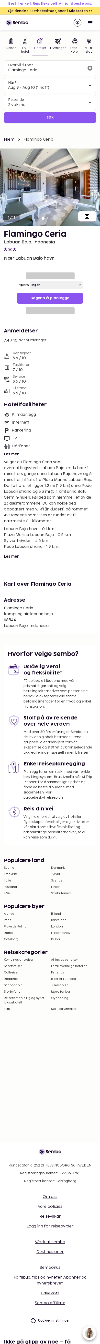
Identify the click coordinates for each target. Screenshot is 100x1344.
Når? (12, 83)
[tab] (11, 46)
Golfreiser (11, 972)
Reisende (16, 100)
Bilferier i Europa (63, 979)
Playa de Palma (15, 926)
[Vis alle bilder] (87, 216)
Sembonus (50, 1267)
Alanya (9, 914)
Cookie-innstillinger (50, 1320)
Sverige (56, 880)
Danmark (58, 868)
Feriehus (57, 972)
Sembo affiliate (50, 1303)
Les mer (11, 454)
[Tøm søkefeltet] (90, 68)
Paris (7, 920)
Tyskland (10, 887)
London (57, 926)
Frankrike (11, 874)
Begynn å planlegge (50, 298)
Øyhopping (59, 998)
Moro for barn (61, 992)
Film (7, 1009)
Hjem (9, 139)
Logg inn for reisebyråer (50, 1226)
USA (7, 893)
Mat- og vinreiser (64, 1009)
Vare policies (50, 1206)
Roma (8, 933)
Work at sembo (50, 1242)
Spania (9, 868)
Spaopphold (13, 985)
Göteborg (11, 939)
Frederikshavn (61, 933)
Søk (50, 117)
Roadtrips (11, 979)
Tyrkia (55, 874)
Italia (7, 880)
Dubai (55, 939)
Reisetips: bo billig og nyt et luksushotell (24, 1000)
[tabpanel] (50, 91)
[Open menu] (90, 23)
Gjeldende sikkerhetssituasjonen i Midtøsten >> (50, 11)
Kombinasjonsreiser (18, 960)
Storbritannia (61, 893)
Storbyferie (12, 992)
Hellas (55, 887)
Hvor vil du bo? (20, 65)
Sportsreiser (13, 966)
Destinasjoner (50, 1252)
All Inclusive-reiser (64, 960)
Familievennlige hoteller (69, 966)
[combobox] (46, 70)
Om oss (50, 1197)
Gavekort (50, 1293)
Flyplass (23, 285)
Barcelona (59, 920)
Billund (56, 914)
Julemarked (59, 985)
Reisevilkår (50, 1216)
